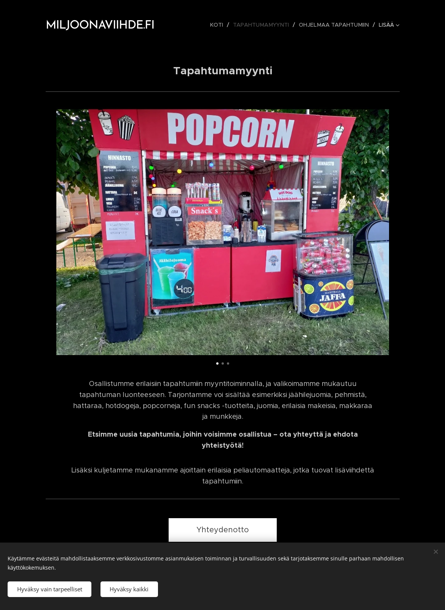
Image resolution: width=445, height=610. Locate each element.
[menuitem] (221, 24)
